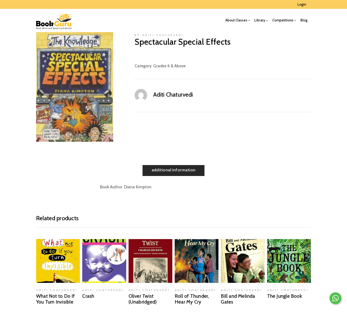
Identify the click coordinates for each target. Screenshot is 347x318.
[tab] (174, 170)
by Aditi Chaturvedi (159, 35)
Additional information (174, 170)
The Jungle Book (284, 296)
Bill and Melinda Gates (238, 299)
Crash (88, 296)
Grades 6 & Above (169, 65)
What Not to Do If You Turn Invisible (55, 299)
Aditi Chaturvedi (173, 94)
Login (301, 4)
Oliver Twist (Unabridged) (143, 299)
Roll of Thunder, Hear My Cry (192, 299)
